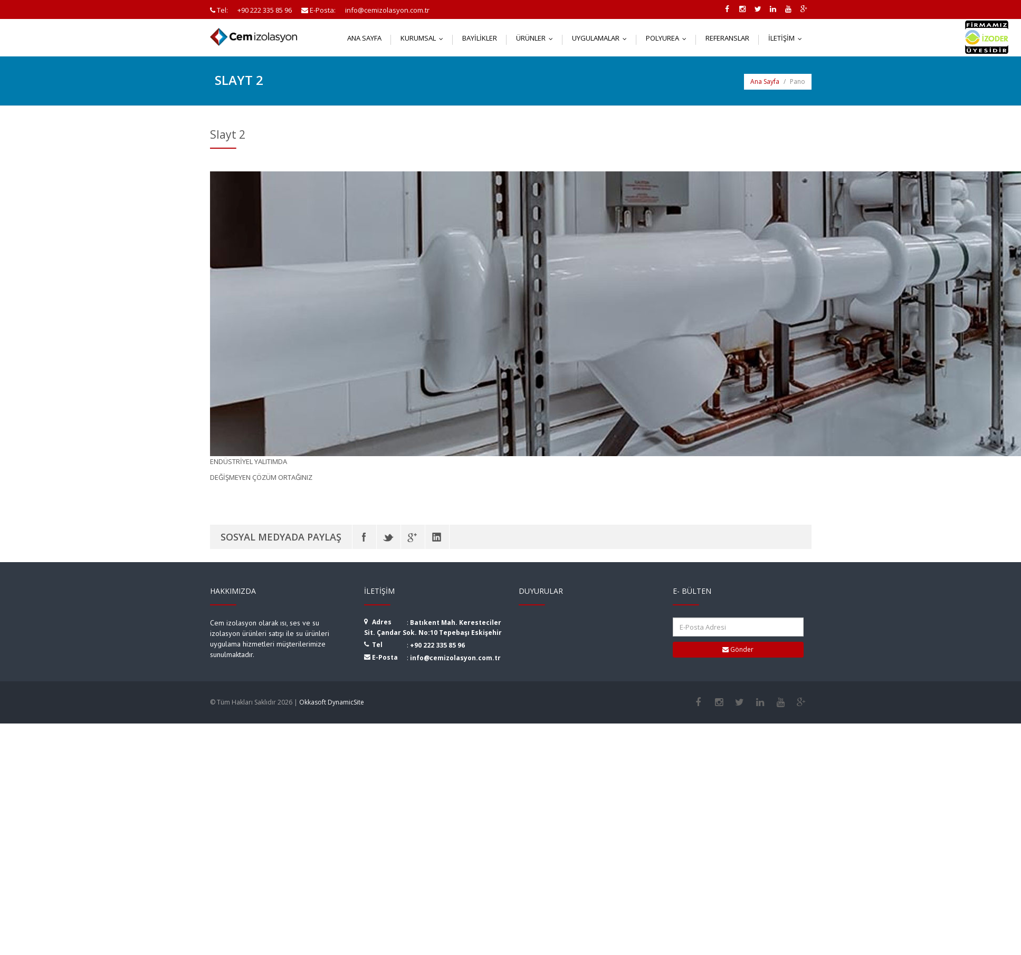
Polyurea (668, 38)
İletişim (787, 38)
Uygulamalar (602, 38)
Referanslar (727, 38)
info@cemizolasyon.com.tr (455, 657)
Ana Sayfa (364, 38)
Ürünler (537, 38)
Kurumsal (424, 38)
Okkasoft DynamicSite (331, 702)
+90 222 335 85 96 (437, 645)
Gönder (737, 649)
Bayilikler (479, 38)
